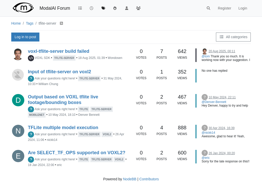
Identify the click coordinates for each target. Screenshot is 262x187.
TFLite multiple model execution (63, 127)
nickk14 (52, 140)
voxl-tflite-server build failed (58, 51)
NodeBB (129, 179)
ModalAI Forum (54, 8)
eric (59, 165)
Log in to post (25, 37)
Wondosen (115, 58)
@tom (206, 56)
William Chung (48, 84)
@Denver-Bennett (214, 102)
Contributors (149, 179)
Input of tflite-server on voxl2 (59, 71)
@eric (206, 158)
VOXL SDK (42, 58)
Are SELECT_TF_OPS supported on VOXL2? (76, 152)
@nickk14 (208, 132)
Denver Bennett (89, 115)
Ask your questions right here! (55, 78)
